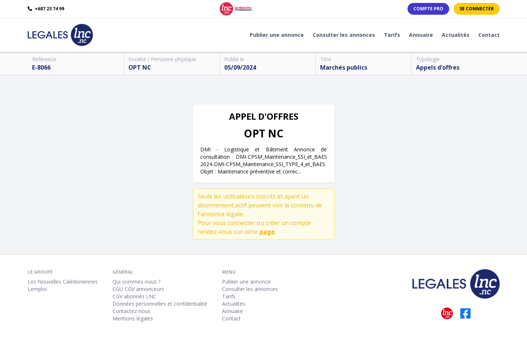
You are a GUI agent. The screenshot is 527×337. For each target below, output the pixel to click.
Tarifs (392, 34)
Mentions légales (132, 318)
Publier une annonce (277, 34)
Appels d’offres (438, 67)
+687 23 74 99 (46, 9)
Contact (489, 34)
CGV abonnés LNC (134, 296)
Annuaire (421, 34)
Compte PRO (428, 9)
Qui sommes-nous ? (136, 281)
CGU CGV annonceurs (138, 288)
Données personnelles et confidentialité (159, 303)
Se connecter (477, 9)
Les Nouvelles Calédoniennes (63, 281)
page (267, 232)
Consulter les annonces (344, 34)
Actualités (455, 34)
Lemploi (37, 288)
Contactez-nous (131, 311)
